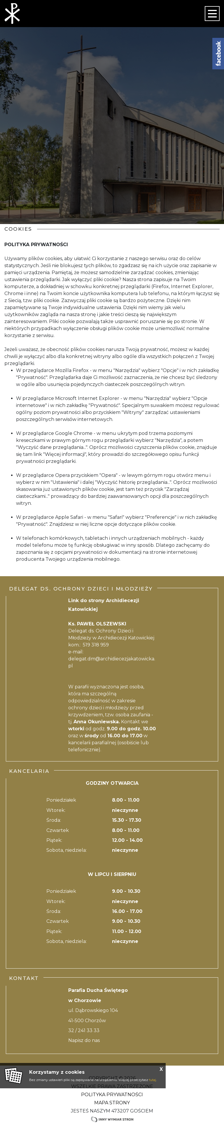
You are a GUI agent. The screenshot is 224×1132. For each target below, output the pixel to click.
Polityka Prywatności (112, 1094)
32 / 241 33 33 (83, 1030)
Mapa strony (112, 1102)
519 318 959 (96, 645)
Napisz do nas (84, 1040)
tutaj (152, 1080)
